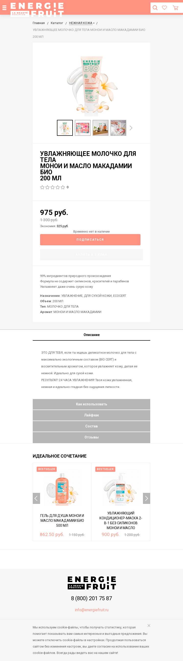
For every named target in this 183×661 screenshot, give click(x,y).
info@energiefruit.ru (91, 610)
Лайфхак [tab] (91, 415)
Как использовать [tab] (91, 404)
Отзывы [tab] (92, 437)
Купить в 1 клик (92, 254)
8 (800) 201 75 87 (91, 598)
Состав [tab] (91, 426)
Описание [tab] (92, 335)
